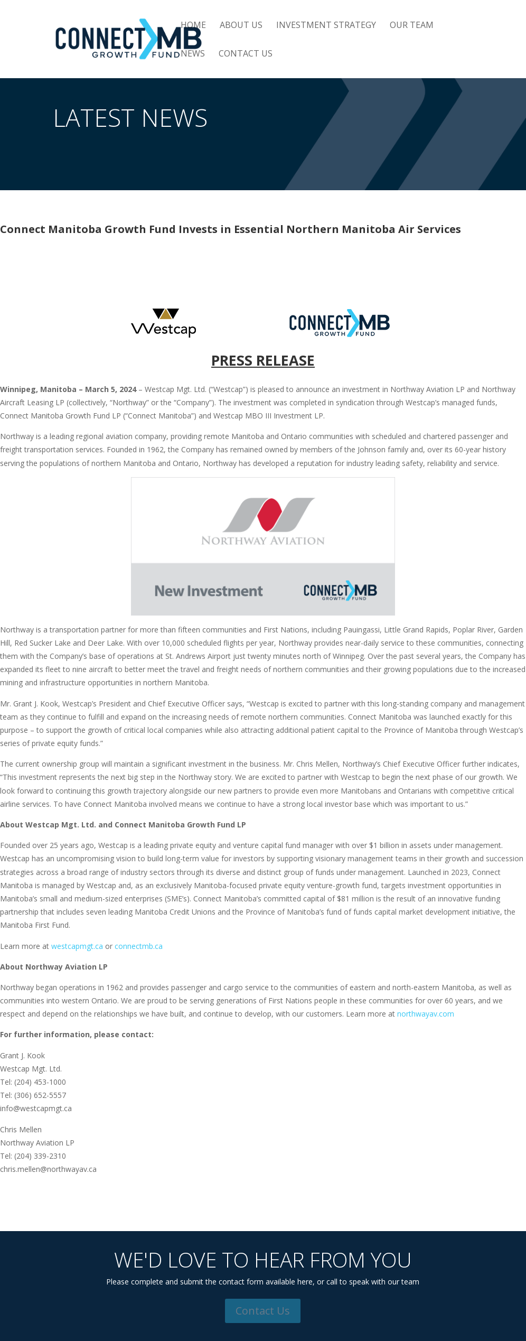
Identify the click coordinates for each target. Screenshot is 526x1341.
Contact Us (246, 54)
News (193, 54)
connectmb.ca (139, 946)
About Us (241, 26)
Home (193, 26)
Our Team (412, 26)
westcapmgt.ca (77, 946)
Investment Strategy (326, 26)
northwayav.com (425, 1014)
